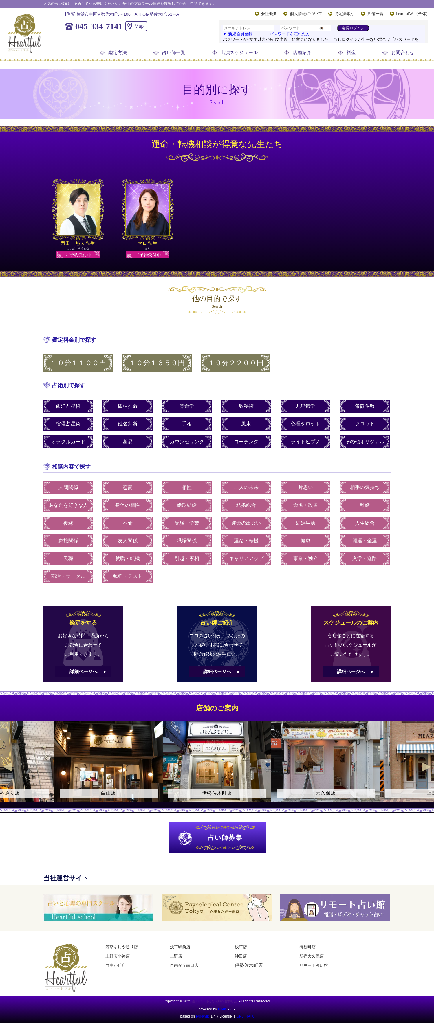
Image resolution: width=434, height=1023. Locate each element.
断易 (128, 442)
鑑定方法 (117, 52)
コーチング (246, 442)
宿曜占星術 (68, 424)
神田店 (241, 956)
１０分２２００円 (235, 363)
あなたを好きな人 (68, 505)
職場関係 (187, 540)
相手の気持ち (365, 487)
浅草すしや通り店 (121, 947)
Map (139, 26)
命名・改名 (305, 505)
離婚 (365, 505)
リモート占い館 (313, 965)
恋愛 (128, 487)
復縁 (68, 523)
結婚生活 (305, 523)
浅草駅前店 (180, 947)
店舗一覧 (375, 13)
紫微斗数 (365, 406)
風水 (246, 424)
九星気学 (305, 406)
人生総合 (365, 523)
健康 (305, 540)
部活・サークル (68, 576)
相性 (187, 487)
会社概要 (269, 13)
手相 (187, 424)
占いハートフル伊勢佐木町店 (214, 1001)
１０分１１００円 (78, 363)
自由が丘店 (115, 965)
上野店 (176, 956)
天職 (68, 558)
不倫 (128, 523)
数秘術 (246, 406)
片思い (305, 487)
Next (427, 767)
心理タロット (305, 424)
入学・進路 (364, 558)
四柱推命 (128, 406)
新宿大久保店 (311, 956)
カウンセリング (187, 442)
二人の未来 (246, 487)
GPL (239, 1016)
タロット (365, 424)
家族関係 (68, 540)
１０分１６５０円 (157, 363)
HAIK (222, 1009)
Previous (7, 767)
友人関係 (128, 540)
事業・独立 (305, 558)
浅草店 (241, 947)
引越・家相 (187, 558)
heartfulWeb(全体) (411, 13)
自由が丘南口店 (184, 965)
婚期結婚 (187, 505)
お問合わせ (402, 52)
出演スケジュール (239, 52)
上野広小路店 (117, 956)
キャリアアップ (246, 558)
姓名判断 (128, 424)
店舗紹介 (302, 52)
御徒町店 (307, 947)
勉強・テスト (127, 576)
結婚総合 (246, 505)
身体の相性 (127, 505)
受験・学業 (187, 523)
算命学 (187, 406)
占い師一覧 (173, 52)
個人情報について (306, 13)
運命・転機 (246, 540)
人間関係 (68, 487)
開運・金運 (364, 540)
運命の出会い (246, 523)
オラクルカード (68, 442)
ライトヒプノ (305, 442)
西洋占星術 (68, 406)
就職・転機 (127, 558)
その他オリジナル (364, 442)
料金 (351, 52)
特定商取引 (345, 13)
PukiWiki (203, 1016)
